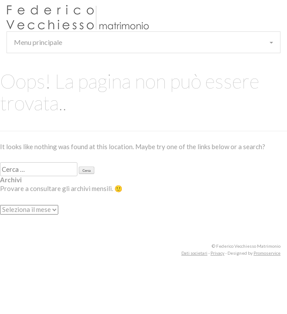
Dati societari (194, 253)
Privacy (217, 253)
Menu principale (143, 42)
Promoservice (267, 253)
